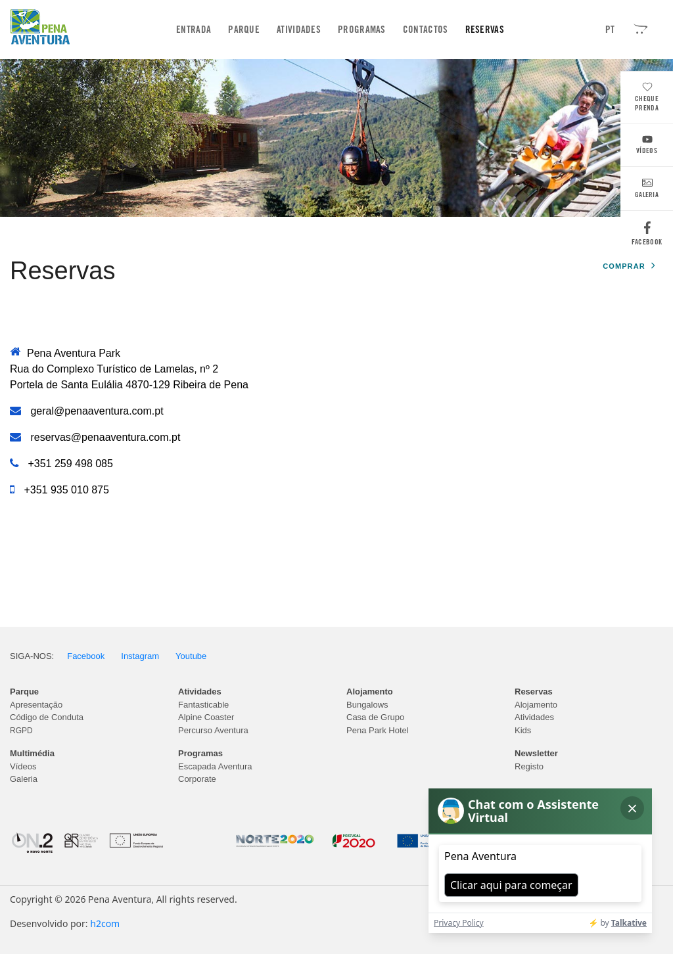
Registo (529, 766)
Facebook (647, 237)
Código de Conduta (46, 717)
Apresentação (36, 705)
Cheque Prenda (647, 98)
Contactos (425, 29)
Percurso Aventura (213, 730)
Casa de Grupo (375, 717)
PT (610, 29)
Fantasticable (203, 705)
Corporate (197, 779)
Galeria (647, 190)
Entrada (196, 29)
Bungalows (367, 705)
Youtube (190, 656)
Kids (523, 730)
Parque (244, 29)
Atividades (299, 29)
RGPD (21, 730)
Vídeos (646, 146)
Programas (362, 29)
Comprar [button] (629, 266)
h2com (105, 923)
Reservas (484, 29)
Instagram (140, 656)
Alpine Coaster (206, 717)
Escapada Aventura (215, 766)
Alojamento (536, 705)
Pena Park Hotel (377, 730)
